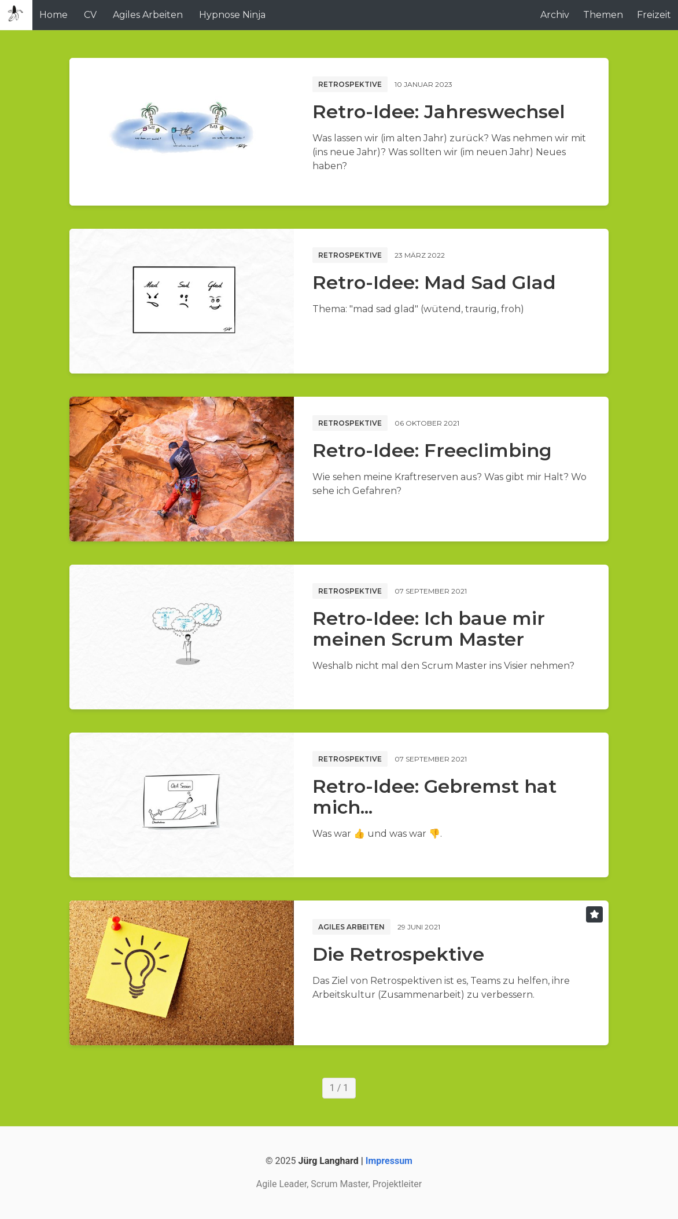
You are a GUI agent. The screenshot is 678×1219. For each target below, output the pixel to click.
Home (53, 14)
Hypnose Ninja (232, 14)
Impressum (389, 1160)
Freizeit (654, 14)
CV (90, 14)
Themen (603, 14)
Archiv (554, 14)
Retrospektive (350, 84)
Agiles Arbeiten (148, 14)
